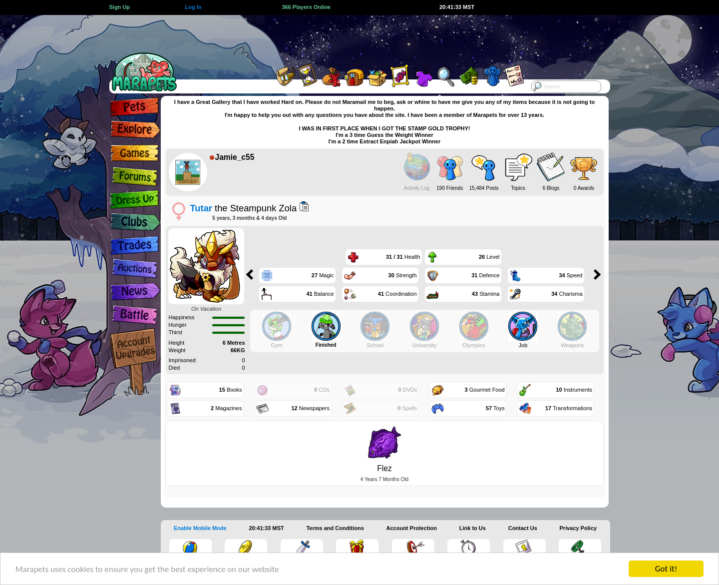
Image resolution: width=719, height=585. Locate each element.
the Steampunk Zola (243, 208)
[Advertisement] (350, 37)
